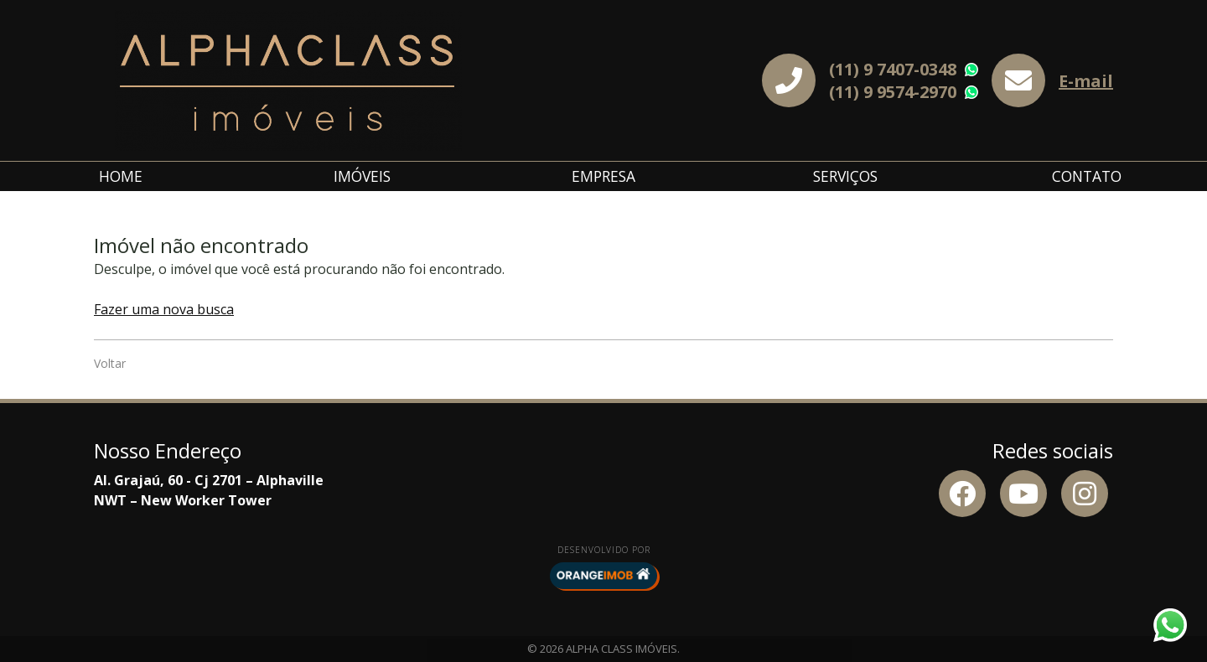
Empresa (603, 176)
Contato (1087, 176)
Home (120, 176)
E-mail (1086, 81)
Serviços (845, 176)
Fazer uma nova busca (164, 309)
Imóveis (362, 176)
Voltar (110, 363)
